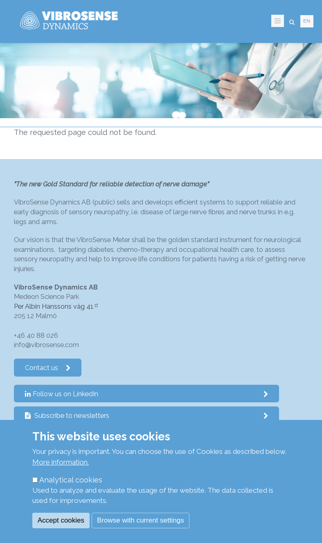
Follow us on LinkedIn (146, 394)
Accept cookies (61, 520)
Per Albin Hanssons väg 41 (54, 306)
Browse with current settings (140, 520)
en (307, 21)
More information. (60, 462)
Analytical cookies (70, 480)
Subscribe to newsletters (146, 416)
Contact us (48, 368)
